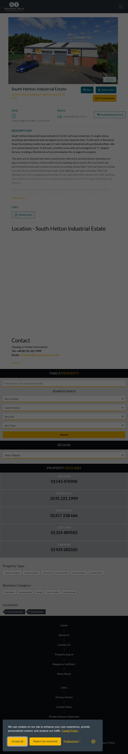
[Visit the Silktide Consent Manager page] (93, 741)
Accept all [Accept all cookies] (17, 741)
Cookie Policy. (70, 730)
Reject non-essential (45, 741)
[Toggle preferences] (72, 741)
